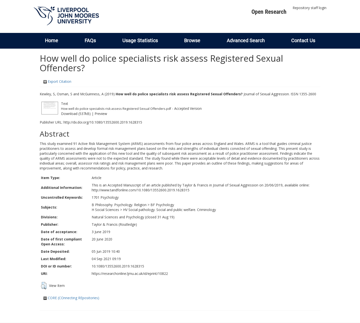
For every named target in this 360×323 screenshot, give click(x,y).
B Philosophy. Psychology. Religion (119, 204)
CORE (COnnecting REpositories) (71, 297)
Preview (101, 113)
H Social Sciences (105, 209)
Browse (192, 40)
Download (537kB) (76, 113)
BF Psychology (162, 204)
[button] (44, 285)
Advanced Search (246, 40)
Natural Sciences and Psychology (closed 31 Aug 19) (133, 217)
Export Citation (57, 81)
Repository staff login (309, 7)
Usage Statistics (140, 40)
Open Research (268, 11)
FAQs (90, 40)
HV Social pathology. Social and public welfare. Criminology (169, 209)
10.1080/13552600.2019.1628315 (118, 266)
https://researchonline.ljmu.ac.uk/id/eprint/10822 (130, 273)
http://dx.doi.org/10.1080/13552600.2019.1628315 (102, 122)
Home (51, 40)
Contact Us (303, 40)
